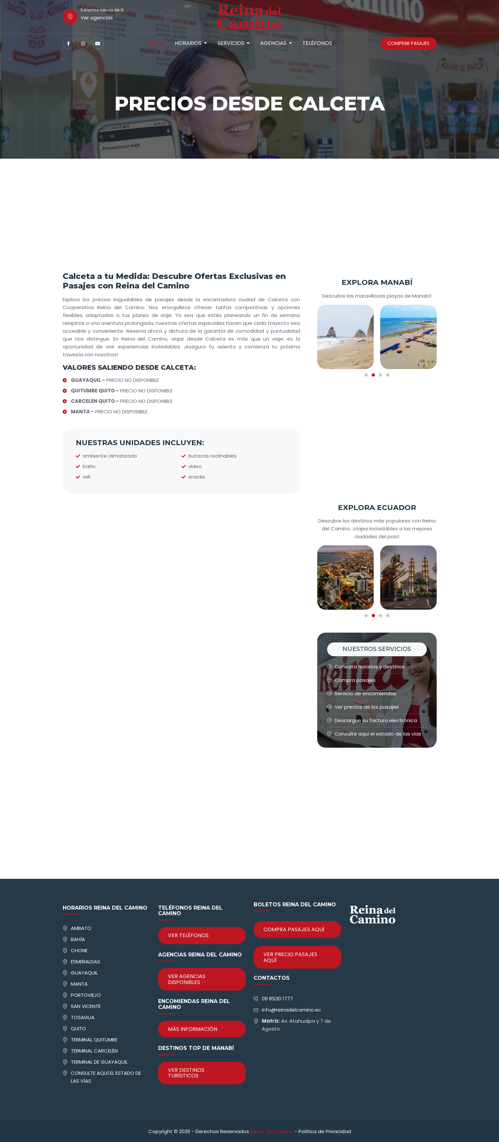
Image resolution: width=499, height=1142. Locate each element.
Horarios (188, 43)
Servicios (231, 43)
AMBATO (81, 928)
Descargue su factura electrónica (372, 720)
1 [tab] (366, 375)
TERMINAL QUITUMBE (94, 1039)
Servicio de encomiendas (361, 693)
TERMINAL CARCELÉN (94, 1050)
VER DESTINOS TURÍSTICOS (186, 1073)
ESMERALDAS (85, 961)
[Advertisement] (250, 222)
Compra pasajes (351, 680)
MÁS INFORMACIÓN (192, 1029)
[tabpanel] (345, 337)
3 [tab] (380, 375)
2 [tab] (373, 375)
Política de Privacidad (325, 1131)
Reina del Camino (271, 1131)
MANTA (79, 983)
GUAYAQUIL (84, 972)
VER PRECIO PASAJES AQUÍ (290, 957)
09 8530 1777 (277, 998)
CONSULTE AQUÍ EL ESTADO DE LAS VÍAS (106, 1077)
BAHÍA (78, 939)
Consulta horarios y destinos (366, 666)
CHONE (79, 950)
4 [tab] (387, 375)
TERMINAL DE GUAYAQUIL (99, 1061)
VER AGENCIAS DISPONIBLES (186, 979)
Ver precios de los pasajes (363, 706)
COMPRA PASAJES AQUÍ (293, 929)
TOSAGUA (82, 1017)
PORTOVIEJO (86, 995)
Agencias (273, 43)
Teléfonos (317, 43)
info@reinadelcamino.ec (291, 1009)
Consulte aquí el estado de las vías (374, 733)
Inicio (156, 43)
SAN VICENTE (86, 1006)
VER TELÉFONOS (188, 935)
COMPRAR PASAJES (408, 43)
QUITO (78, 1028)
